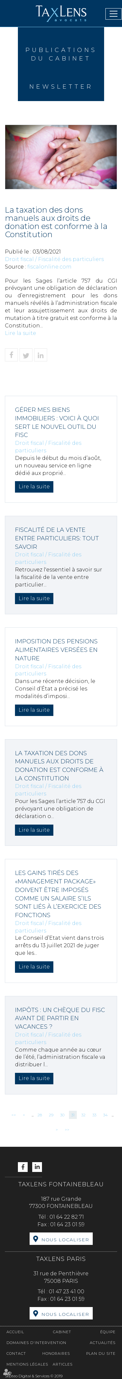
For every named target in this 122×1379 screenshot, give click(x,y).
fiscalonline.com (49, 267)
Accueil (15, 1332)
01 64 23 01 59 (67, 1224)
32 (83, 1114)
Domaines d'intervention (36, 1342)
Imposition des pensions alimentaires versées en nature (56, 650)
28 (39, 1114)
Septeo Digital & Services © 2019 (33, 1375)
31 (73, 1114)
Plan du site (100, 1353)
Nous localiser (65, 1240)
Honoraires (56, 1353)
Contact (16, 1353)
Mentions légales (27, 1364)
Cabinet (62, 1332)
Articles (63, 1364)
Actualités (102, 1342)
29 (51, 1114)
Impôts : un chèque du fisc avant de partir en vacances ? (60, 1018)
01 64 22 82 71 (66, 1217)
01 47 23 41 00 (66, 1291)
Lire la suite (20, 333)
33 (94, 1114)
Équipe (107, 1332)
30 (62, 1114)
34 (105, 1114)
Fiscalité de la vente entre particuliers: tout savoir (57, 538)
